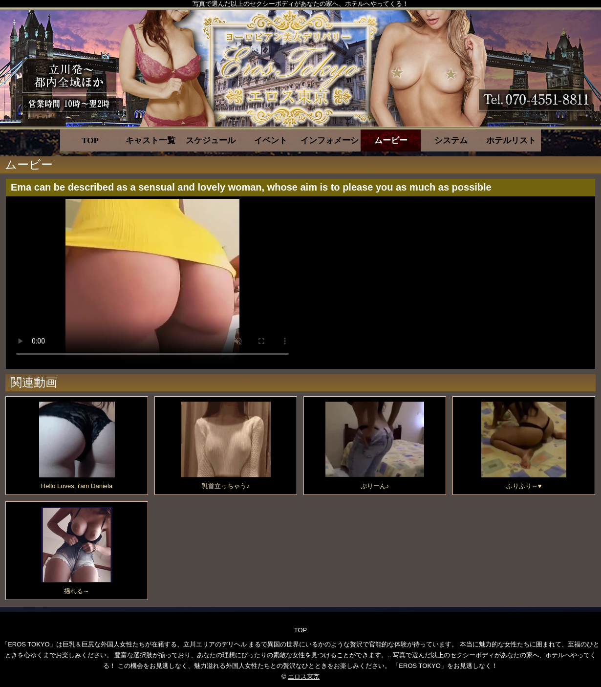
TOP (90, 140)
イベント (270, 140)
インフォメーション (330, 140)
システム (451, 140)
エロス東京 (304, 676)
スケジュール (211, 140)
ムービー (391, 140)
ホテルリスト (511, 140)
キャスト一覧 (150, 140)
